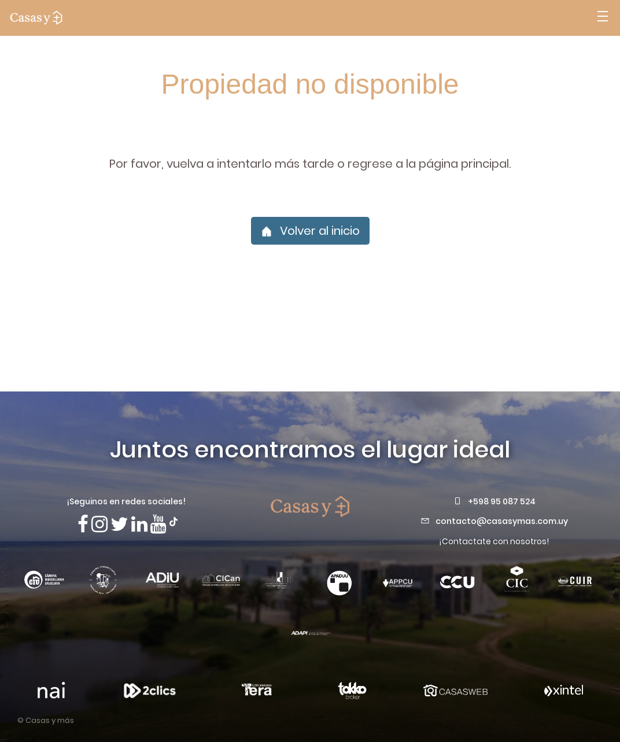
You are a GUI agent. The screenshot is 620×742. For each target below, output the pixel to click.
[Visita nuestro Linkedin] (139, 524)
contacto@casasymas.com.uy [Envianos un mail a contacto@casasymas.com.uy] (502, 521)
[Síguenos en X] (119, 524)
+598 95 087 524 (502, 501)
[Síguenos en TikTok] (173, 520)
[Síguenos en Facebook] (83, 524)
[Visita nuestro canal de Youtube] (158, 524)
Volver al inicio (310, 231)
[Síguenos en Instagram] (99, 524)
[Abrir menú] (602, 17)
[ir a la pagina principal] (36, 18)
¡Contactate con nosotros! (494, 541)
